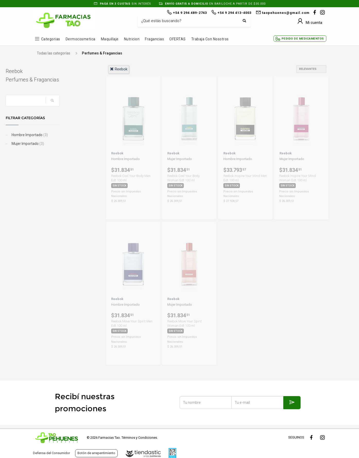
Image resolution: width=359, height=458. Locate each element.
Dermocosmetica (80, 39)
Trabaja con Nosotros (210, 39)
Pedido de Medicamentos (303, 38)
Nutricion (132, 39)
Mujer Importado (54, 144)
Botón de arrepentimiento (96, 453)
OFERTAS (177, 39)
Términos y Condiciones (139, 438)
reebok (118, 69)
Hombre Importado (56, 135)
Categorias (50, 39)
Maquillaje (110, 39)
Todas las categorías (53, 53)
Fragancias (154, 39)
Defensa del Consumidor (51, 453)
